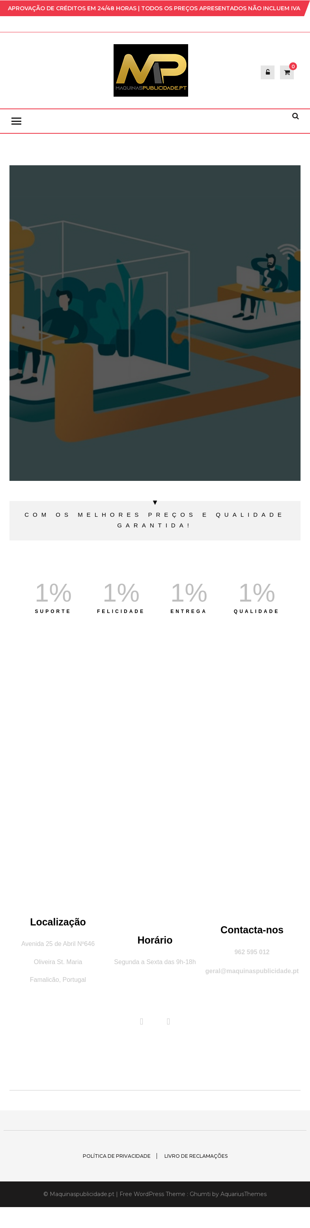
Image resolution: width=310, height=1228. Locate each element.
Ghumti (200, 1194)
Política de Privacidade (117, 1156)
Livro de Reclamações (196, 1156)
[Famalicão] (155, 775)
